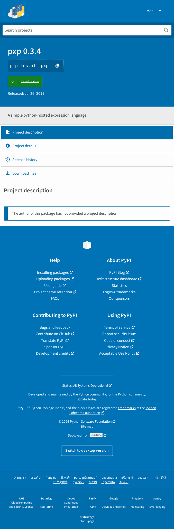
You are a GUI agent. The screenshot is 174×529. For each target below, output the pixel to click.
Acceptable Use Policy (117, 353)
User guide (53, 285)
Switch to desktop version (87, 450)
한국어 (124, 482)
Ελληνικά (127, 478)
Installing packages (53, 272)
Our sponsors (119, 298)
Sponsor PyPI (55, 347)
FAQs (55, 298)
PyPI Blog (117, 272)
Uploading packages (53, 279)
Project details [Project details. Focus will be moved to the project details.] (20, 146)
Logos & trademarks (119, 292)
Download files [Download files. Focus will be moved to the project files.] (20, 173)
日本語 (65, 478)
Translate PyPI (53, 340)
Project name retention (53, 292)
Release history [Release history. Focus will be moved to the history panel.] (21, 160)
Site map (87, 426)
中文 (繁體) (60, 482)
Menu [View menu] (154, 11)
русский (78, 482)
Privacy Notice (117, 347)
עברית (93, 482)
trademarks (127, 407)
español (36, 478)
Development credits (53, 353)
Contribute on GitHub (53, 334)
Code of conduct (117, 340)
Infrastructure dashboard (117, 279)
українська (109, 478)
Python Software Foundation (91, 421)
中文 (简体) (160, 478)
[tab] (87, 132)
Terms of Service (117, 327)
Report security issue (119, 334)
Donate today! (87, 399)
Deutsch (143, 478)
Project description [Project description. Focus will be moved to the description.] (24, 132)
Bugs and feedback (55, 327)
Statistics (119, 285)
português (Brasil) (85, 478)
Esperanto (108, 482)
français (50, 478)
